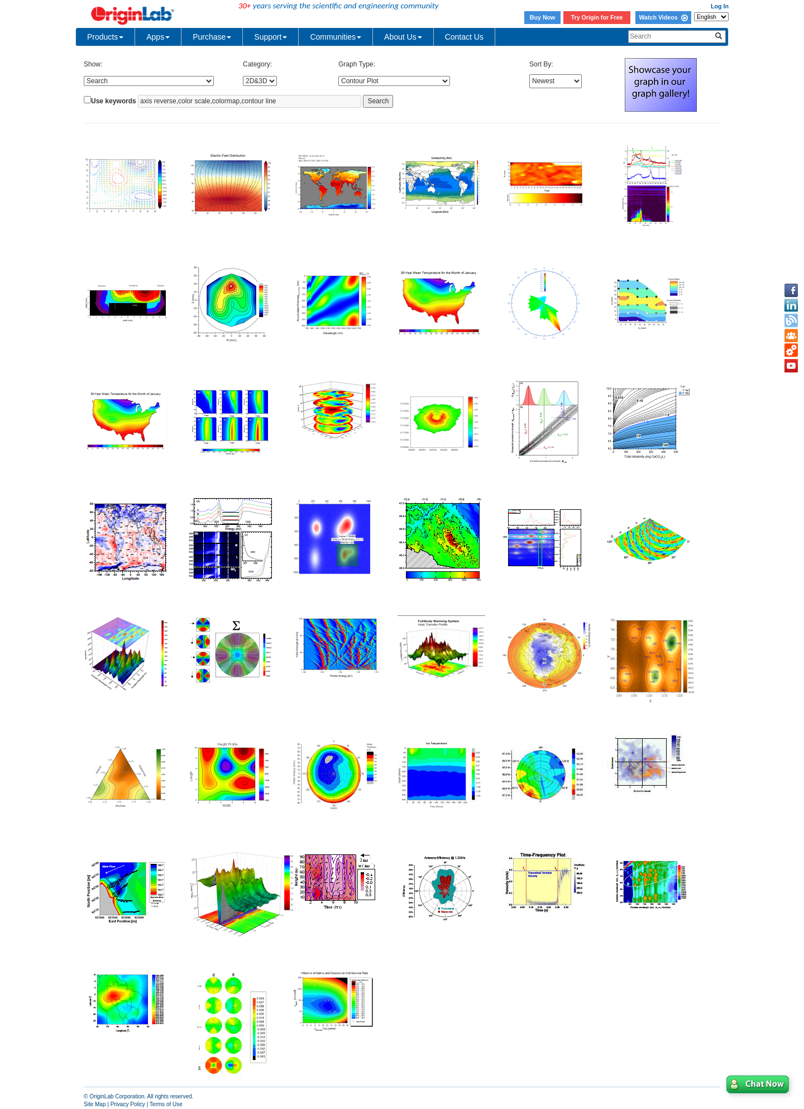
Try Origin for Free (597, 17)
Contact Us (464, 36)
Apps (158, 36)
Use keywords (113, 101)
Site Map (95, 1104)
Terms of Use (166, 1104)
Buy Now (543, 17)
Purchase (212, 36)
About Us (403, 36)
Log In (720, 6)
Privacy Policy (128, 1104)
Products (105, 36)
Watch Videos (663, 17)
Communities (335, 36)
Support (270, 36)
